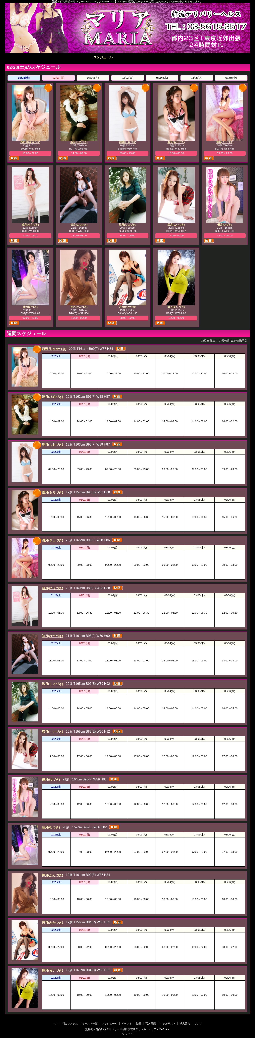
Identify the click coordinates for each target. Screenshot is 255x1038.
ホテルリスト (201, 57)
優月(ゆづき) (224, 224)
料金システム (54, 57)
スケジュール (103, 57)
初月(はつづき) (79, 224)
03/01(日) (58, 77)
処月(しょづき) (127, 224)
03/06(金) (231, 77)
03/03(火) (127, 77)
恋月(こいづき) (176, 224)
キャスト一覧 (78, 57)
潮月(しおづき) (127, 142)
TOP (29, 57)
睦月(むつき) (30, 306)
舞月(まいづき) (176, 306)
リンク (198, 1023)
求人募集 (225, 57)
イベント (127, 57)
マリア (129, 1033)
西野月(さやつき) (30, 142)
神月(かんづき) (79, 306)
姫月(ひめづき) (79, 142)
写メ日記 (176, 57)
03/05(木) (196, 77)
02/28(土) (23, 77)
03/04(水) (162, 77)
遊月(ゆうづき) (30, 224)
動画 (152, 57)
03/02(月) (93, 77)
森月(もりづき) (176, 142)
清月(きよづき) (224, 142)
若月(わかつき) (127, 306)
